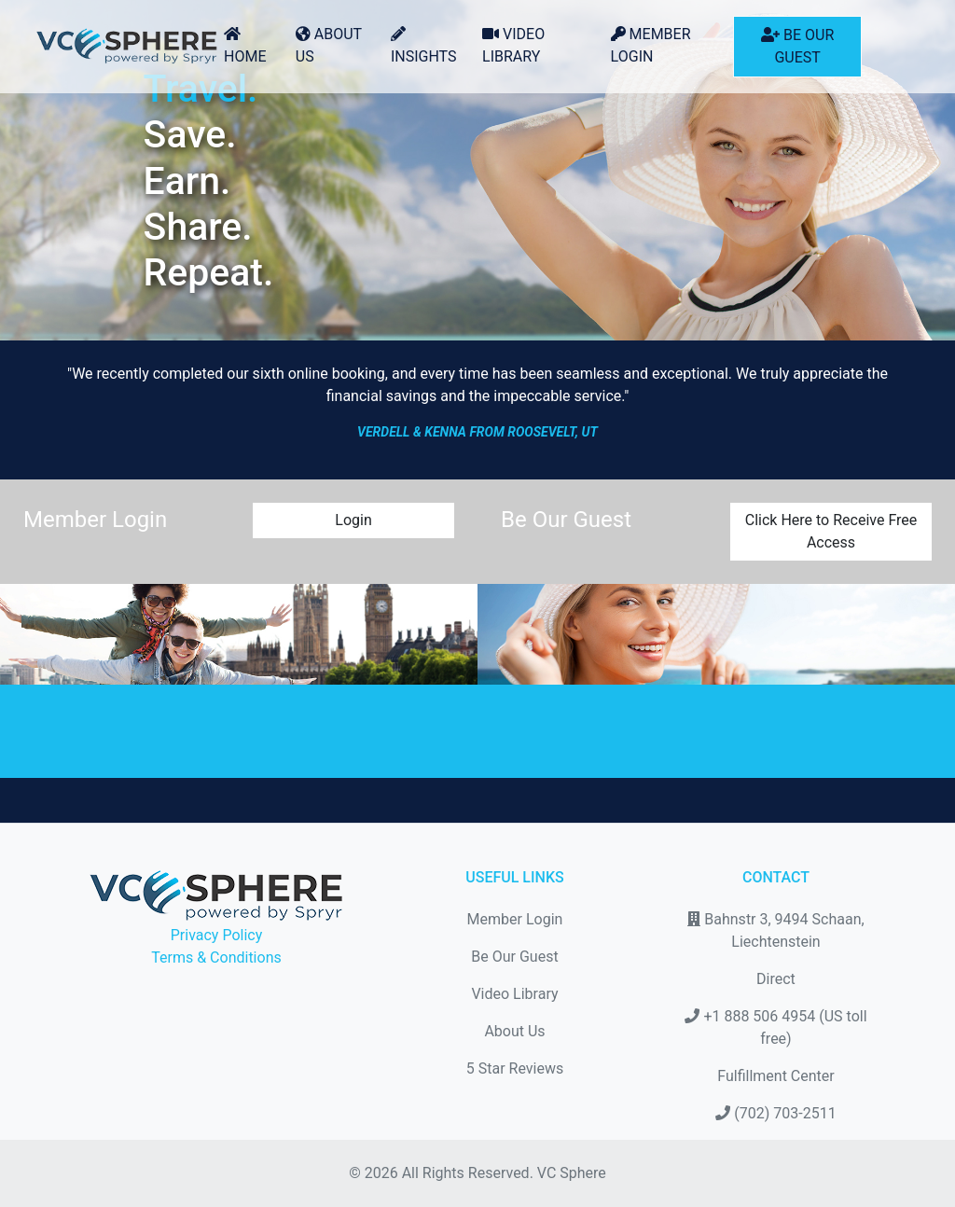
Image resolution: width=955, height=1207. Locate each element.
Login (353, 520)
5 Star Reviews (514, 1068)
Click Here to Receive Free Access (831, 531)
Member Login (651, 45)
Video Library (513, 45)
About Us (329, 45)
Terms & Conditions (216, 957)
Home (245, 45)
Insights (424, 45)
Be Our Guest (797, 46)
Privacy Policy (217, 935)
